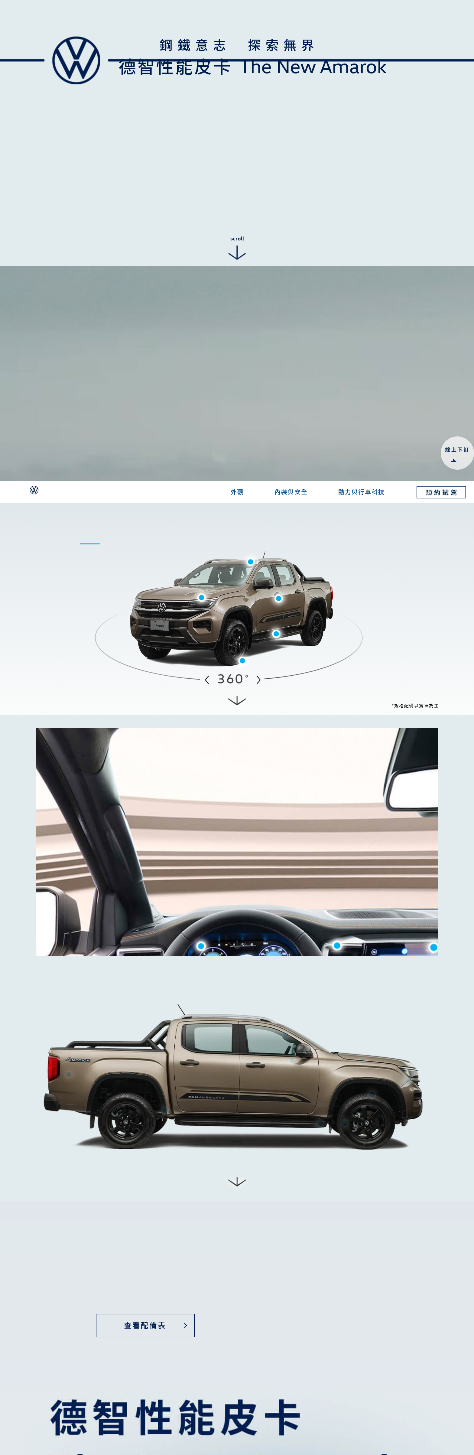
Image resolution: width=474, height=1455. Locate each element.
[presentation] (278, 1304)
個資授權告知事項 (309, 1279)
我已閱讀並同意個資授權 (279, 1280)
